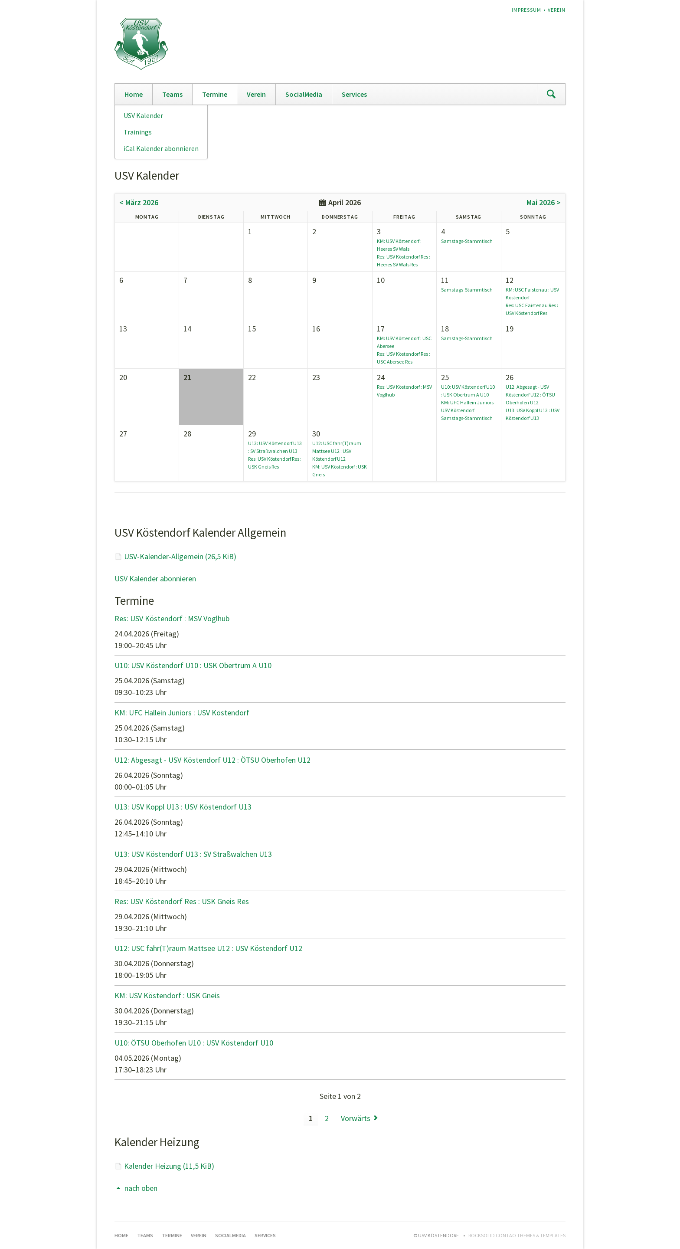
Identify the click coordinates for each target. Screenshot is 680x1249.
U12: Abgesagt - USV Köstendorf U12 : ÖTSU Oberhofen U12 (530, 395)
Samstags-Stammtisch (467, 241)
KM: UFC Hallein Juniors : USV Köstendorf (181, 713)
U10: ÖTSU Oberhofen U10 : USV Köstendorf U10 (193, 1043)
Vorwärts (355, 1118)
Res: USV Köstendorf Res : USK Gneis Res (181, 901)
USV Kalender (143, 115)
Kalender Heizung (169, 1166)
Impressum (526, 10)
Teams (172, 94)
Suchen (551, 94)
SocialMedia (303, 94)
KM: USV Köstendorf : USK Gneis (167, 995)
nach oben (140, 1188)
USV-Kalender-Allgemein (180, 556)
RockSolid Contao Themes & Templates (517, 1235)
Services (354, 94)
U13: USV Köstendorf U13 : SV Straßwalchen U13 (193, 854)
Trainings (138, 132)
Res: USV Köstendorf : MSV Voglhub (171, 618)
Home (133, 94)
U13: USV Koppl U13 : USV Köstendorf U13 (183, 807)
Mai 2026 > (543, 202)
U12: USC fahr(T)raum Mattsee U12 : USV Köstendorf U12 (336, 451)
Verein (557, 10)
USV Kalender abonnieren (155, 579)
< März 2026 (138, 202)
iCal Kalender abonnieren (161, 148)
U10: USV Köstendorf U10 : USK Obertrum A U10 (192, 665)
